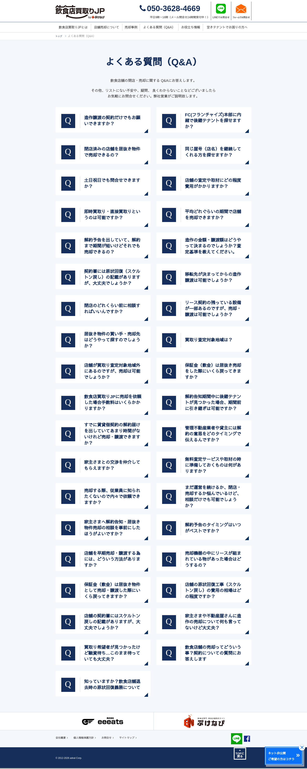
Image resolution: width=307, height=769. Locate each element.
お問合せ (115, 738)
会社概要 (62, 738)
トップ (60, 36)
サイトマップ (138, 738)
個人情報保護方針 (88, 738)
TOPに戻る (240, 754)
